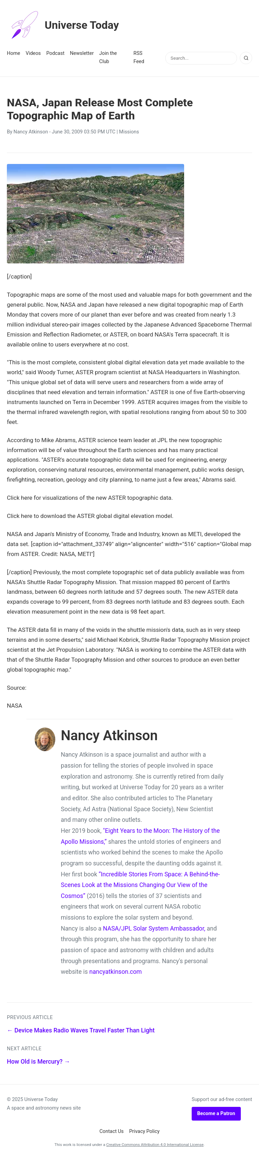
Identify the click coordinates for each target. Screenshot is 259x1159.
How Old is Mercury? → (38, 1061)
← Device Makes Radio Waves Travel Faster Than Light (81, 1030)
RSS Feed (139, 57)
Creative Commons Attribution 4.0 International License (154, 1144)
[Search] (246, 58)
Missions (129, 132)
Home (13, 53)
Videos (33, 53)
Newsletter (82, 53)
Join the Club (108, 57)
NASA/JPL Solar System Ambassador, (154, 928)
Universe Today (63, 25)
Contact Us (111, 1131)
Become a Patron (216, 1113)
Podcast (55, 53)
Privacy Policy (144, 1131)
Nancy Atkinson (30, 132)
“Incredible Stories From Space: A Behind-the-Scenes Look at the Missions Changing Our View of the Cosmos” (140, 885)
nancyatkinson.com (115, 971)
